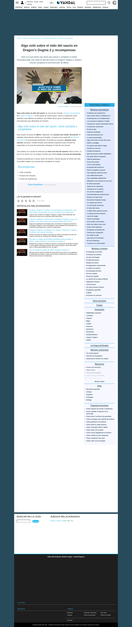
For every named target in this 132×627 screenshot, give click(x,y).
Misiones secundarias (99, 110)
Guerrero (89, 326)
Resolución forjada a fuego (96, 200)
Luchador (89, 315)
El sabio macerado (93, 183)
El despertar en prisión (94, 252)
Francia (36, 1)
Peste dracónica (99, 301)
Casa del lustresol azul (95, 135)
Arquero (89, 318)
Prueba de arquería (93, 151)
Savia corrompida (93, 219)
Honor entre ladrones (94, 227)
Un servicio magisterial (95, 192)
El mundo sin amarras (94, 295)
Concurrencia (91, 284)
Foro (74, 7)
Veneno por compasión (95, 232)
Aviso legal (103, 612)
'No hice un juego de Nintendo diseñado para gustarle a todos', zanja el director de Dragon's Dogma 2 (51, 240)
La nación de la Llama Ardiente (97, 279)
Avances (62, 7)
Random (80, 7)
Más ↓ (51, 2)
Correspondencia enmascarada (98, 194)
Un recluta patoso (92, 353)
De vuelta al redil (93, 235)
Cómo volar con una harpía (95, 441)
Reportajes (54, 7)
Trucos (69, 7)
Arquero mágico (92, 337)
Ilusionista (90, 332)
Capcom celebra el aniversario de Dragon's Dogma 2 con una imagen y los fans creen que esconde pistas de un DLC (53, 220)
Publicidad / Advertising (90, 612)
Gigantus (89, 394)
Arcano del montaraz (93, 367)
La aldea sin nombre (93, 268)
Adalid (88, 340)
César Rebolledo (63, 106)
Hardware (88, 7)
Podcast (105, 7)
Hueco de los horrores (94, 378)
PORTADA (18, 7)
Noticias (27, 7)
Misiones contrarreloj (99, 350)
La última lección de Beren (96, 213)
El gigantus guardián (93, 290)
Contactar (69, 615)
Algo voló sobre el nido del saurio (99, 140)
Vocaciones (99, 309)
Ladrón (88, 324)
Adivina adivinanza (93, 159)
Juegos (46, 7)
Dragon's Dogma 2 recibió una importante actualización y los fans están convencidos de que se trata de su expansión (53, 211)
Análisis (34, 7)
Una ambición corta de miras (97, 173)
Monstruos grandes (93, 389)
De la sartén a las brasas (95, 221)
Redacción (70, 612)
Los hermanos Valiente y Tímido (98, 121)
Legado (89, 292)
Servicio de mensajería (94, 356)
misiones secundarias (71, 113)
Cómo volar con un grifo (94, 430)
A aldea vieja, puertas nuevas (97, 211)
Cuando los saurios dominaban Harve (100, 124)
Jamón (41, 1)
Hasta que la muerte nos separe (97, 358)
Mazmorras (99, 364)
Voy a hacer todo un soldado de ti (98, 116)
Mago (88, 321)
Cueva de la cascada (93, 373)
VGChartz (69, 620)
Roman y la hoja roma (94, 197)
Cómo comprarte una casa (95, 438)
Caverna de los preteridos (95, 375)
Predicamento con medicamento (98, 118)
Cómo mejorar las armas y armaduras (99, 409)
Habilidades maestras (93, 313)
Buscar (35, 521)
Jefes (99, 386)
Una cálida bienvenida (94, 175)
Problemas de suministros (96, 113)
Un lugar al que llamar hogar (97, 145)
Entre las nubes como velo (96, 224)
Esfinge (89, 400)
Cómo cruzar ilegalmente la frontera (98, 432)
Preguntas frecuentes (100, 405)
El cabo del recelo (93, 208)
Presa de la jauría (93, 162)
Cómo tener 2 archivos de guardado (98, 416)
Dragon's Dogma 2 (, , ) (61, 521)
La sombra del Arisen (94, 202)
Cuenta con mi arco (94, 148)
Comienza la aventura (93, 254)
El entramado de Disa (93, 271)
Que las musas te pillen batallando (99, 154)
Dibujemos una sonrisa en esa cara (99, 181)
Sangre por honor (92, 263)
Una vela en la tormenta (95, 238)
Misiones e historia (99, 249)
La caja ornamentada (94, 137)
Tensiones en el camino (95, 189)
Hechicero (89, 329)
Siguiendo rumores (93, 282)
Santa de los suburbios (95, 186)
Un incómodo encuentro (95, 205)
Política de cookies (106, 615)
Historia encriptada (93, 132)
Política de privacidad (89, 615)
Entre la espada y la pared (96, 170)
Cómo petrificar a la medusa (96, 422)
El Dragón (89, 397)
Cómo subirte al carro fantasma (97, 435)
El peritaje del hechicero (95, 167)
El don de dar (91, 129)
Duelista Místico (92, 334)
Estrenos (29, 4)
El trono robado (91, 273)
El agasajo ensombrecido (96, 230)
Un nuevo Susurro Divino (95, 287)
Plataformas (97, 7)
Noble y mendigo (93, 143)
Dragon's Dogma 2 (26, 116)
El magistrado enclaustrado (96, 265)
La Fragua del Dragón (100, 345)
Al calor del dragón (93, 257)
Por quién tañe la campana (96, 156)
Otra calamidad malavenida (96, 178)
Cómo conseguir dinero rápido (97, 427)
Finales (99, 305)
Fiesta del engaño (92, 276)
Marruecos (30, 1)
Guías (40, 7)
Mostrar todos (99, 381)
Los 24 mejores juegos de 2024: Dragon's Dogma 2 (49, 250)
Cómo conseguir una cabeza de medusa (100, 419)
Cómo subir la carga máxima (96, 424)
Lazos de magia (92, 216)
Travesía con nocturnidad (96, 243)
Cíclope (89, 392)
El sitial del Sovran (92, 260)
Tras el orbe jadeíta (93, 164)
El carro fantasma (93, 240)
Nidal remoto (90, 370)
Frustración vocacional (95, 126)
